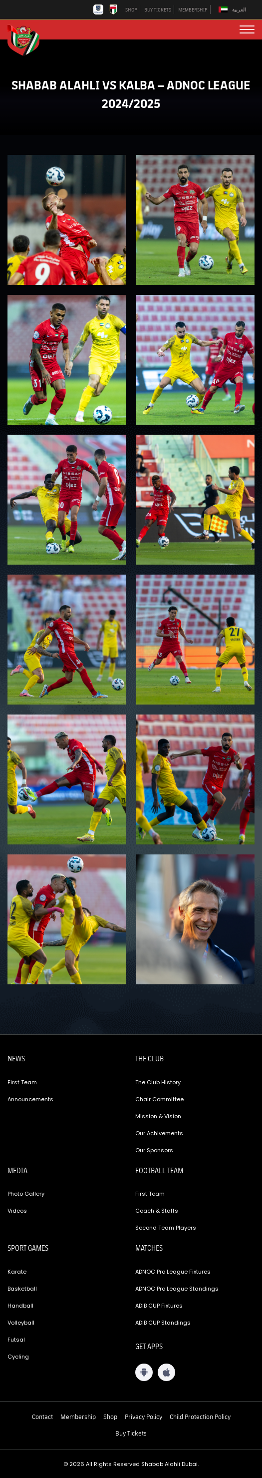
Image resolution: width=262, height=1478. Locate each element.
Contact (42, 1417)
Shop (110, 1417)
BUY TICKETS (157, 9)
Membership (78, 1417)
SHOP (131, 9)
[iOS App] (166, 1372)
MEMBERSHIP (193, 9)
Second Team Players (165, 1228)
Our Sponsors (154, 1150)
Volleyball (20, 1323)
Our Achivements (159, 1133)
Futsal (16, 1340)
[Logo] (27, 39)
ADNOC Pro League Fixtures (173, 1272)
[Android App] (144, 1372)
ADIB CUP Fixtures (159, 1306)
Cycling (18, 1357)
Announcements (30, 1099)
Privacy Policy (143, 1417)
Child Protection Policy (200, 1417)
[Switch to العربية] (234, 9)
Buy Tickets (131, 1433)
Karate (16, 1272)
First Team (22, 1082)
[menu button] (247, 29)
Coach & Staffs (156, 1211)
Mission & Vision (158, 1116)
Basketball (22, 1289)
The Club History (158, 1082)
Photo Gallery (25, 1194)
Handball (20, 1306)
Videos (17, 1211)
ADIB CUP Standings (163, 1323)
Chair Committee (159, 1099)
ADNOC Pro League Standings (177, 1289)
